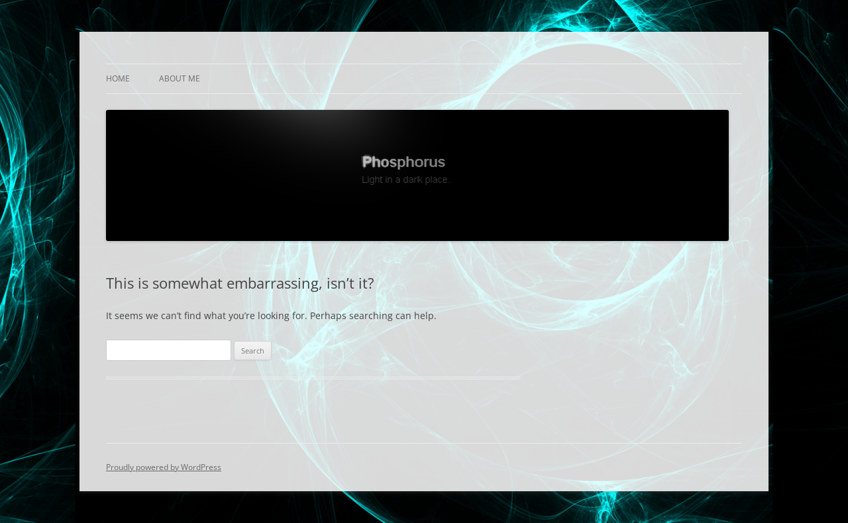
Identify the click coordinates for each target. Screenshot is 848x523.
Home (118, 78)
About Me (179, 78)
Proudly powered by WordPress (163, 467)
